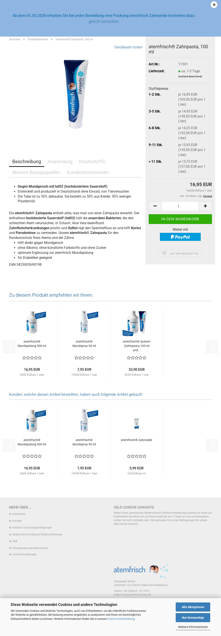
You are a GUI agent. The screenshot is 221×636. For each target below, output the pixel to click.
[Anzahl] (180, 206)
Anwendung (59, 161)
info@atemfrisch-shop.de (136, 594)
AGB (14, 541)
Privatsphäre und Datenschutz (30, 548)
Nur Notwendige (193, 617)
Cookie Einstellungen (24, 554)
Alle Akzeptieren (193, 607)
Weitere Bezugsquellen (36, 172)
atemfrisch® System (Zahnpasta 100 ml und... (136, 346)
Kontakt (17, 520)
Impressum (18, 513)
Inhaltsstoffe (92, 161)
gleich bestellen (103, 21)
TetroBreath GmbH (128, 47)
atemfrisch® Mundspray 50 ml (84, 344)
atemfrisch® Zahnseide (136, 440)
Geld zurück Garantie (134, 507)
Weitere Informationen (193, 627)
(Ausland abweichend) (190, 76)
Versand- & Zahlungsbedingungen (32, 527)
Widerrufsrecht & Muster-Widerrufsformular (37, 534)
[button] (155, 206)
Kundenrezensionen (88, 172)
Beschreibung (26, 161)
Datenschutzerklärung (120, 618)
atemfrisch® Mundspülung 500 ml (32, 344)
